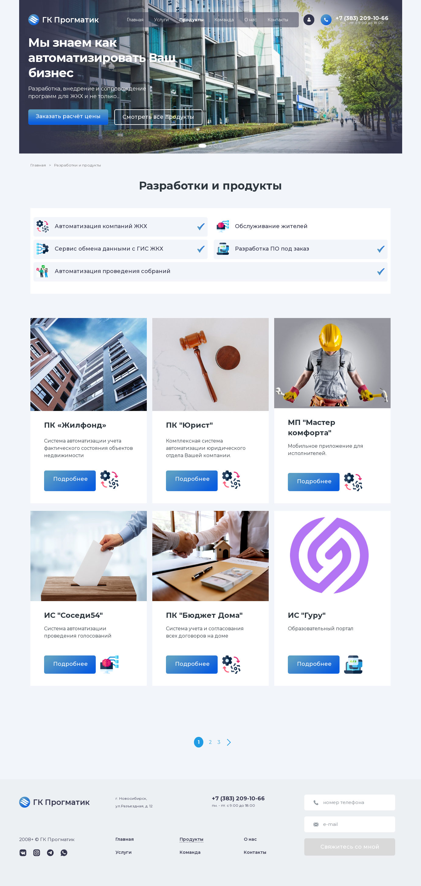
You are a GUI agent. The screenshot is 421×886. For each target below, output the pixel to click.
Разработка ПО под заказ (272, 248)
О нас (250, 19)
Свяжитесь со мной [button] (349, 846)
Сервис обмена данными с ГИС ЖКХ (109, 248)
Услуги (161, 19)
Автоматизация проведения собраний (113, 271)
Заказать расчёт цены (68, 116)
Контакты (277, 19)
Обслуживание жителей (271, 226)
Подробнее (70, 479)
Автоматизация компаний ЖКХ (101, 226)
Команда (224, 19)
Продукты (191, 19)
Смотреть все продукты (158, 117)
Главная (135, 19)
